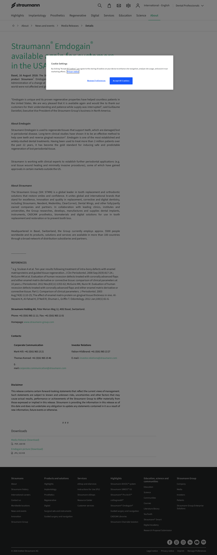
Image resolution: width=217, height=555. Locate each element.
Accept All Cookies (121, 80)
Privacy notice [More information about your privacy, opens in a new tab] (73, 71)
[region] (109, 72)
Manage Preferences (96, 80)
